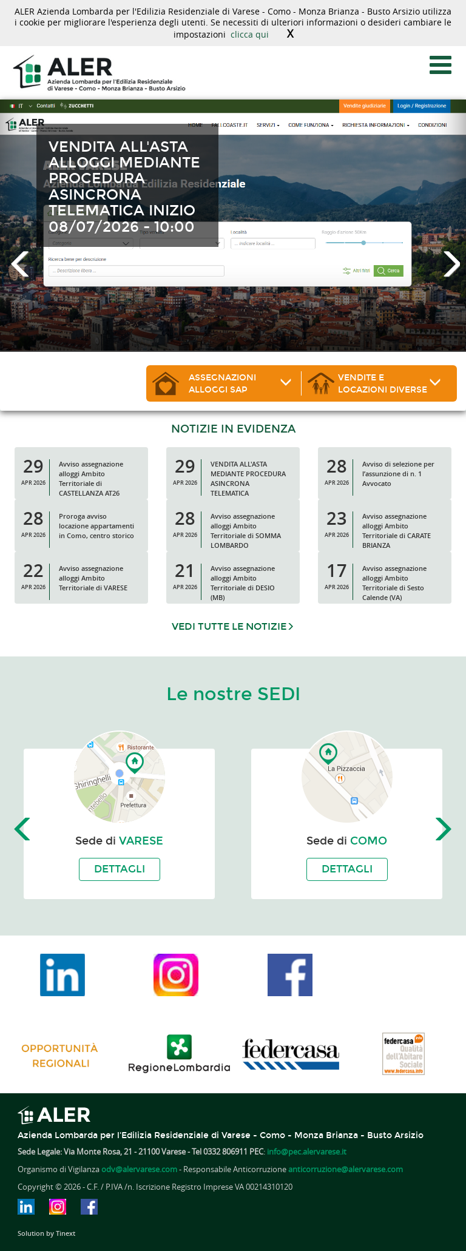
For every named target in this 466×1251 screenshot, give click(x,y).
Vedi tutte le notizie (233, 626)
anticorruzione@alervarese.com (345, 1169)
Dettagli (119, 869)
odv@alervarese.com (139, 1169)
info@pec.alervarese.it (306, 1152)
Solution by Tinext (46, 1233)
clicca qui (250, 34)
